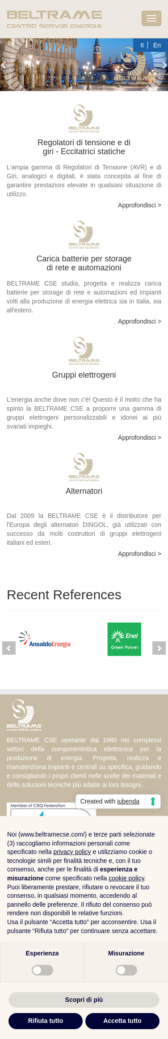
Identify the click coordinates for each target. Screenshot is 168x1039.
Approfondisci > (139, 205)
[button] (4, 64)
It (142, 45)
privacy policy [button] (72, 851)
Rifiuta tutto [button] (45, 1020)
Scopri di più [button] (84, 999)
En (157, 45)
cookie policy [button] (126, 878)
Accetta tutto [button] (122, 1020)
